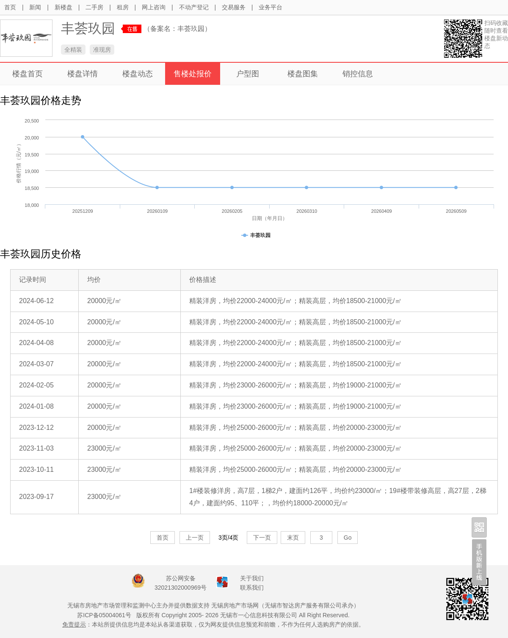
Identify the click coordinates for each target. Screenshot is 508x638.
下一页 (262, 537)
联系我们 (252, 587)
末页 (293, 537)
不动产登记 (194, 7)
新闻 (35, 7)
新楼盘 (63, 7)
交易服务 (234, 7)
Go (348, 537)
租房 (123, 7)
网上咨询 (154, 7)
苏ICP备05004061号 (104, 615)
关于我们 (252, 578)
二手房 (94, 7)
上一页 (195, 537)
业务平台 (270, 7)
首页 (10, 7)
